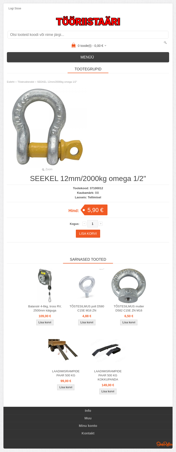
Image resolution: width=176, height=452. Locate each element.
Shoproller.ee (165, 444)
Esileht (10, 81)
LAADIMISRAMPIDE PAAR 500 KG (66, 373)
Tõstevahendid (25, 81)
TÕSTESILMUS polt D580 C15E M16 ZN (87, 308)
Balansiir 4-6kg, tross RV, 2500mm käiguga (44, 308)
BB (97, 192)
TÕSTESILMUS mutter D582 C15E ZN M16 (129, 308)
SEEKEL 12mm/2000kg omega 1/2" (57, 81)
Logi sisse (14, 8)
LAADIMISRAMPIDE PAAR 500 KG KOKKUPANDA (108, 375)
